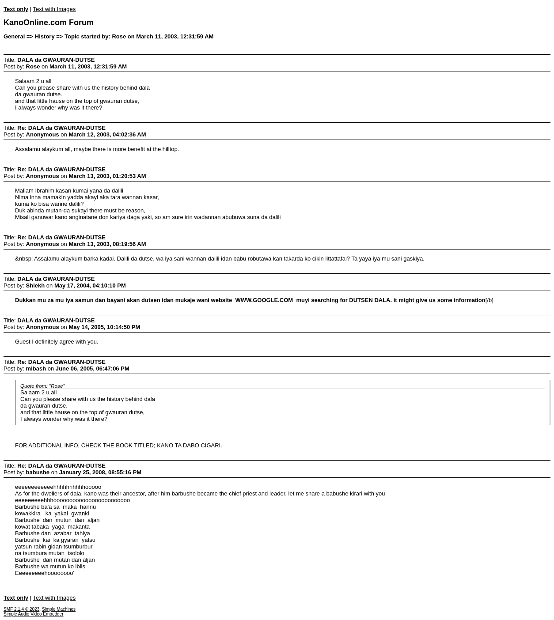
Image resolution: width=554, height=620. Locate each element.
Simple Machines (59, 609)
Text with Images (54, 9)
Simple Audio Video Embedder (33, 614)
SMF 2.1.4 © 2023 (21, 609)
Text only (16, 9)
